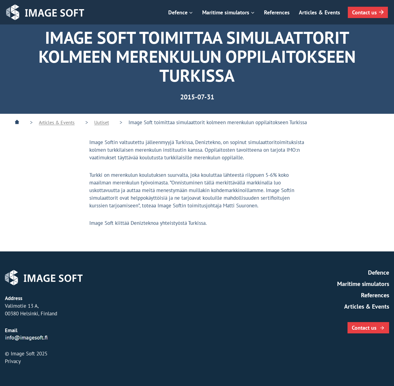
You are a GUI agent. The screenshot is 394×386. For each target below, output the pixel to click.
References (277, 12)
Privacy (13, 361)
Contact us (364, 12)
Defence (378, 273)
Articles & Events (319, 12)
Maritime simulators (363, 284)
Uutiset (101, 122)
